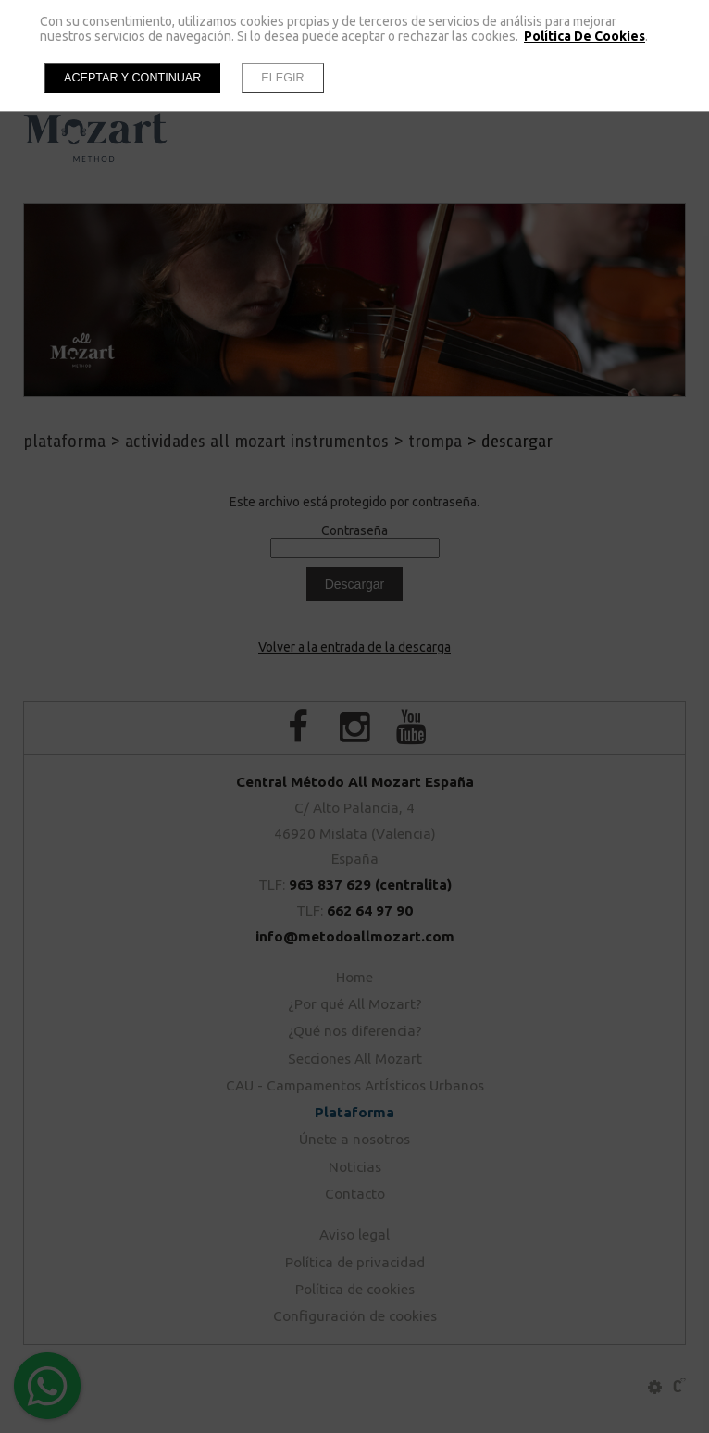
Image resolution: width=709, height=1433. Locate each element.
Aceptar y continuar (132, 77)
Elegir (282, 77)
